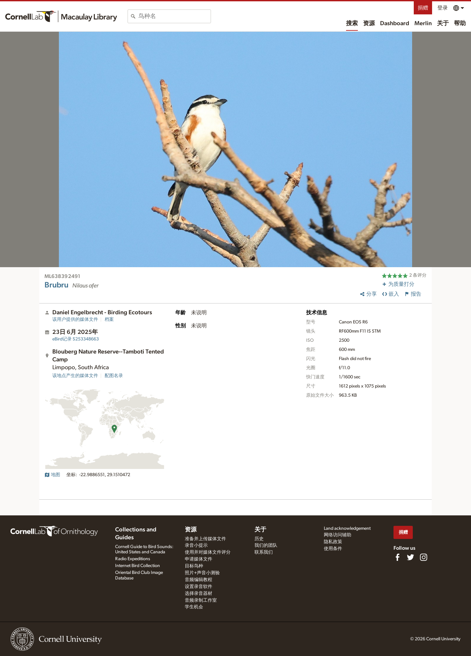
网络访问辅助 (337, 535)
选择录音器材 (198, 593)
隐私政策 (333, 542)
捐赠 (423, 7)
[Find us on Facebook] (397, 557)
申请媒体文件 (198, 559)
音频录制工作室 (201, 600)
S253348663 (75, 339)
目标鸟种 (194, 566)
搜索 (352, 23)
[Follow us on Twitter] (410, 557)
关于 (443, 23)
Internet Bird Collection (137, 565)
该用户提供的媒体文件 (75, 319)
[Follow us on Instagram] (423, 557)
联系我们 (263, 552)
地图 (52, 475)
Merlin (423, 23)
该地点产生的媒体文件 (75, 375)
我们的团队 (265, 545)
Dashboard (394, 23)
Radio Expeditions (132, 559)
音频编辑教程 (198, 580)
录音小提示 (196, 545)
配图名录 (114, 375)
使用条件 (333, 548)
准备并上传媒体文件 (205, 539)
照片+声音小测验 (202, 573)
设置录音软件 (198, 586)
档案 (109, 319)
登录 (442, 7)
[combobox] (174, 16)
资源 (369, 23)
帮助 (460, 23)
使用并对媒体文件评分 (208, 552)
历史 (259, 539)
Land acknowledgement (347, 528)
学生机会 (194, 607)
